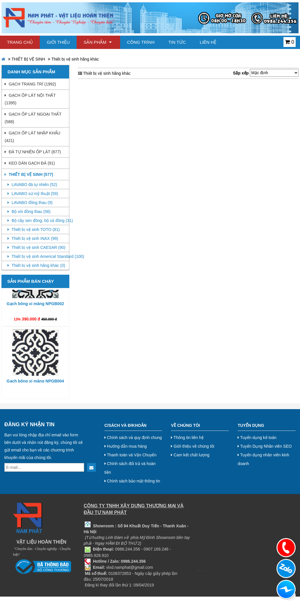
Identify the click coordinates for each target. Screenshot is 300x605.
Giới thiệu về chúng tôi (192, 446)
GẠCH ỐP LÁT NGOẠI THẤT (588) (33, 118)
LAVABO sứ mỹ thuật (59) (33, 193)
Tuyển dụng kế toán (257, 437)
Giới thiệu (58, 42)
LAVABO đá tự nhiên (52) (32, 184)
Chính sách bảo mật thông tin (132, 481)
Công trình (141, 42)
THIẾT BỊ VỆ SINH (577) (29, 174)
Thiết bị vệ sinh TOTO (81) (34, 229)
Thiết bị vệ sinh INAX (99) (33, 238)
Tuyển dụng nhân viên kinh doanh (263, 459)
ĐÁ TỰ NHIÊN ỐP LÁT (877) (33, 152)
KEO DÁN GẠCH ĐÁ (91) (30, 163)
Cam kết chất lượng (190, 455)
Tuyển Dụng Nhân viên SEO (265, 446)
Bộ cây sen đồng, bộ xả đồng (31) (38, 220)
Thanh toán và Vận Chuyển (130, 455)
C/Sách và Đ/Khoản (125, 425)
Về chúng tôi (185, 425)
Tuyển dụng (251, 425)
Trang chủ (20, 42)
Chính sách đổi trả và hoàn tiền (130, 468)
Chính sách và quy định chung (133, 437)
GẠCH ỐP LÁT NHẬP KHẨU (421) (32, 137)
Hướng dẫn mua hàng (125, 446)
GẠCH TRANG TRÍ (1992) (30, 84)
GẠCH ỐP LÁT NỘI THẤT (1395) (30, 99)
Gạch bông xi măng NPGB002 (35, 305)
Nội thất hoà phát (202, 570)
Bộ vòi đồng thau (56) (29, 211)
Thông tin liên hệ (187, 437)
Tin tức (177, 42)
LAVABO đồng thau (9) (30, 202)
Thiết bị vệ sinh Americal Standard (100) (38, 256)
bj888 (197, 570)
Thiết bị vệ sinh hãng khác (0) (36, 265)
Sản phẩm (98, 42)
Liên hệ (208, 42)
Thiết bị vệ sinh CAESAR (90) (36, 247)
